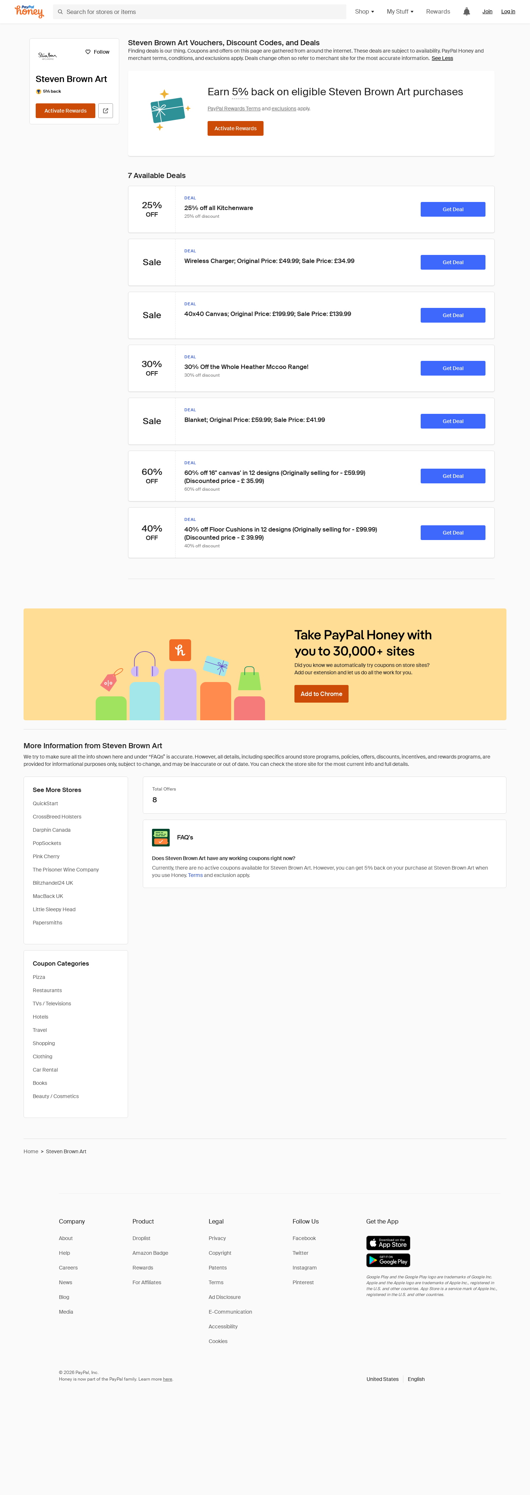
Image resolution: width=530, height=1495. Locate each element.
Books (40, 1083)
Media (66, 1311)
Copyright (220, 1253)
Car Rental (45, 1069)
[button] (396, 1379)
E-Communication (230, 1311)
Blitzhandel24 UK (53, 883)
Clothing (42, 1056)
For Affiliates (146, 1282)
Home (31, 1151)
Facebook (304, 1238)
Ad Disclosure (225, 1297)
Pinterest (303, 1282)
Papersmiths (47, 922)
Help (64, 1253)
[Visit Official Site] (105, 110)
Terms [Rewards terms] (195, 875)
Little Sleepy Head (54, 909)
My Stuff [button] (400, 11)
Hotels (40, 1016)
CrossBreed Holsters (57, 816)
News (65, 1282)
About (66, 1238)
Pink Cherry (46, 856)
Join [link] (487, 11)
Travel (40, 1030)
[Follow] (97, 52)
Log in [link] (508, 11)
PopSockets (47, 843)
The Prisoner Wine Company (66, 869)
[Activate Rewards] (65, 110)
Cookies (218, 1341)
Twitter (300, 1253)
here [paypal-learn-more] (167, 1379)
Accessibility (223, 1326)
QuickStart (45, 803)
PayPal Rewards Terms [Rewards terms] (234, 108)
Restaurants (47, 990)
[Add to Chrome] (321, 694)
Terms (216, 1282)
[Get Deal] (453, 209)
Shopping (44, 1043)
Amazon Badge (150, 1253)
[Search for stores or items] (199, 11)
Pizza (39, 977)
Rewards (438, 11)
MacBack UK (48, 896)
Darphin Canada (52, 830)
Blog (64, 1297)
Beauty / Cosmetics (56, 1096)
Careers (68, 1267)
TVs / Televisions (52, 1003)
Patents (218, 1267)
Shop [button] (365, 11)
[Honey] (29, 12)
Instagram (305, 1267)
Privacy (217, 1238)
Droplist (141, 1238)
